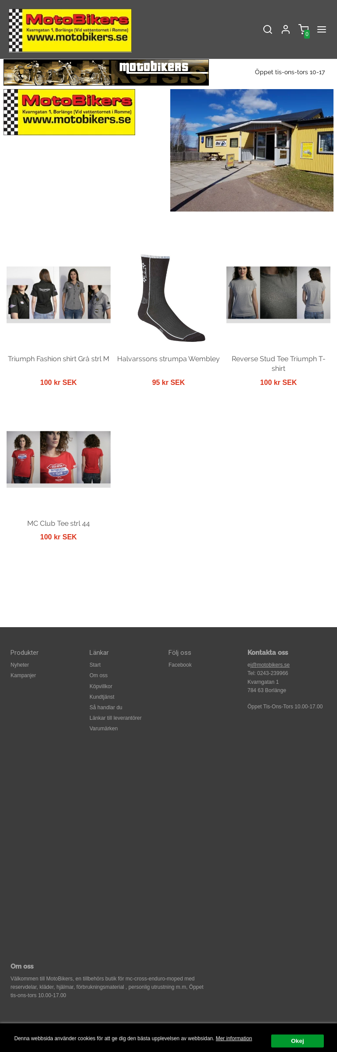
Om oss (99, 675)
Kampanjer (23, 675)
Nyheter (20, 665)
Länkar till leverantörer (116, 718)
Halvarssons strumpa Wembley (168, 359)
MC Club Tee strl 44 (58, 523)
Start (95, 665)
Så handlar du (106, 707)
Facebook (180, 665)
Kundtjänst (102, 697)
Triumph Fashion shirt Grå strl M (58, 359)
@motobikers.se (270, 665)
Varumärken (104, 728)
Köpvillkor (101, 686)
